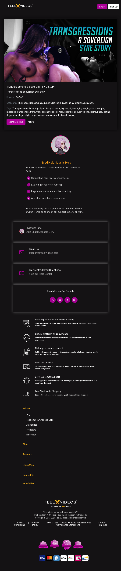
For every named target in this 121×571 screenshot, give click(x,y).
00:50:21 (20, 97)
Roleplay (78, 103)
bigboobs (73, 108)
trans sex (41, 112)
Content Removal (102, 523)
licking (93, 112)
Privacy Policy (35, 523)
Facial (70, 103)
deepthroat (70, 112)
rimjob (34, 115)
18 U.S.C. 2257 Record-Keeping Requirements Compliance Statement (68, 523)
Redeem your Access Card (39, 420)
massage (11, 112)
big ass (82, 108)
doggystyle (12, 115)
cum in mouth (53, 115)
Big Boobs (23, 103)
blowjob (59, 112)
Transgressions (20, 108)
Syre (42, 108)
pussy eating (103, 112)
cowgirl (41, 115)
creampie (99, 108)
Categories (31, 425)
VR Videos (31, 434)
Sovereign (34, 108)
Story (48, 108)
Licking (55, 103)
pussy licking (83, 112)
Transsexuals (35, 103)
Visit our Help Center (40, 273)
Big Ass (63, 103)
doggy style (24, 115)
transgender (23, 112)
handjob (50, 112)
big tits (64, 108)
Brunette (47, 103)
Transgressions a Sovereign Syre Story (30, 86)
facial (64, 115)
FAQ (28, 415)
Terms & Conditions (19, 523)
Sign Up (114, 6)
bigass (90, 108)
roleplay (72, 115)
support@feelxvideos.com (43, 252)
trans (32, 112)
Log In (102, 6)
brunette (56, 108)
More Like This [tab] (16, 122)
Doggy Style (89, 103)
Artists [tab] (31, 122)
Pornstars (31, 429)
